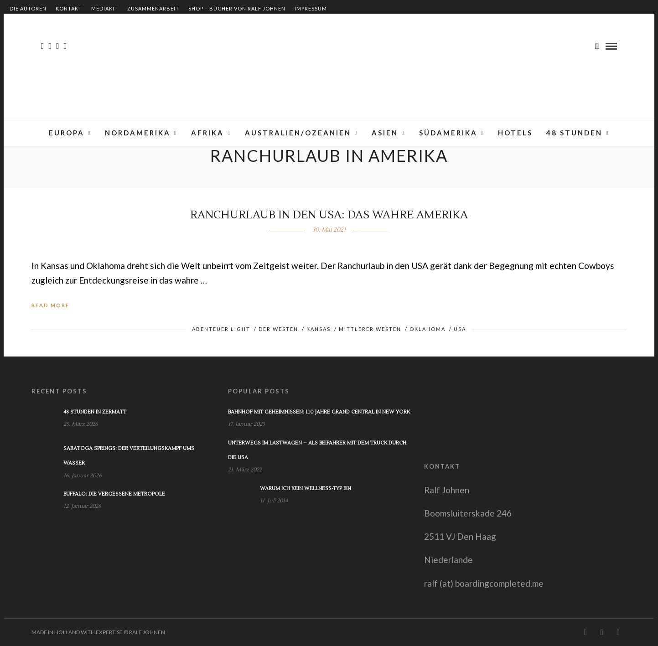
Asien (385, 133)
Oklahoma (427, 329)
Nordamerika (138, 133)
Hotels (515, 133)
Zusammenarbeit (153, 8)
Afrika (207, 133)
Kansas (318, 329)
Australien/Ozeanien (298, 133)
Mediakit (104, 8)
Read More (50, 305)
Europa (66, 133)
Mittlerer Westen (370, 329)
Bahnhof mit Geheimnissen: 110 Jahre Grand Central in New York (319, 411)
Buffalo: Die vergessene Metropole (114, 494)
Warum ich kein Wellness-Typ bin (305, 488)
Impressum (311, 8)
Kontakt (69, 8)
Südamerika (448, 133)
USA (460, 329)
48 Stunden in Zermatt (94, 411)
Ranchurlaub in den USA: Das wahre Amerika (329, 215)
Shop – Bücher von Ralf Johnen (236, 8)
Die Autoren (28, 8)
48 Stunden (574, 133)
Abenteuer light (221, 329)
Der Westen (278, 329)
